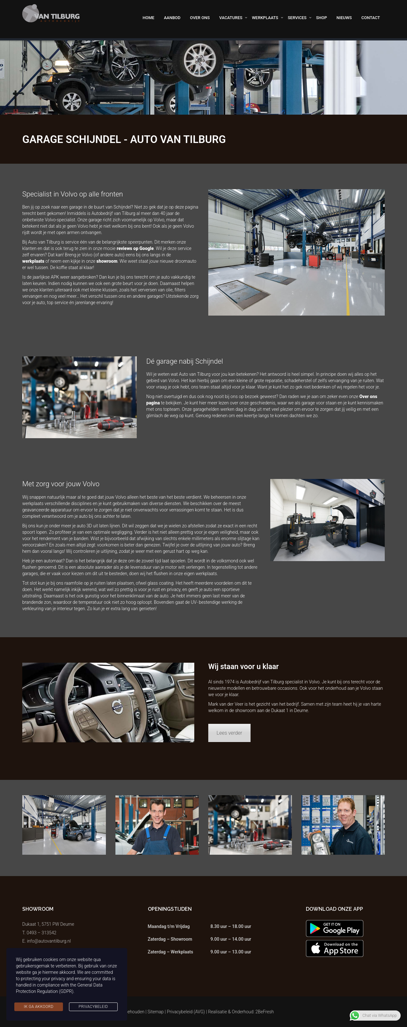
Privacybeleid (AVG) (186, 1011)
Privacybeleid (93, 1006)
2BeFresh (264, 1011)
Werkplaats (265, 17)
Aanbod (172, 17)
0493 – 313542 (42, 932)
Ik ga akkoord (38, 1006)
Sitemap (156, 1011)
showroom (106, 261)
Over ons (200, 17)
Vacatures (231, 17)
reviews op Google (135, 248)
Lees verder (229, 733)
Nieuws (344, 17)
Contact (370, 17)
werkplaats (33, 261)
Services (297, 17)
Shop (321, 17)
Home (149, 17)
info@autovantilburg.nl (49, 941)
